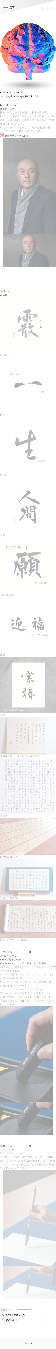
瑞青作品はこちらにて (14, 144)
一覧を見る (6, 960)
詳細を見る (6, 1154)
